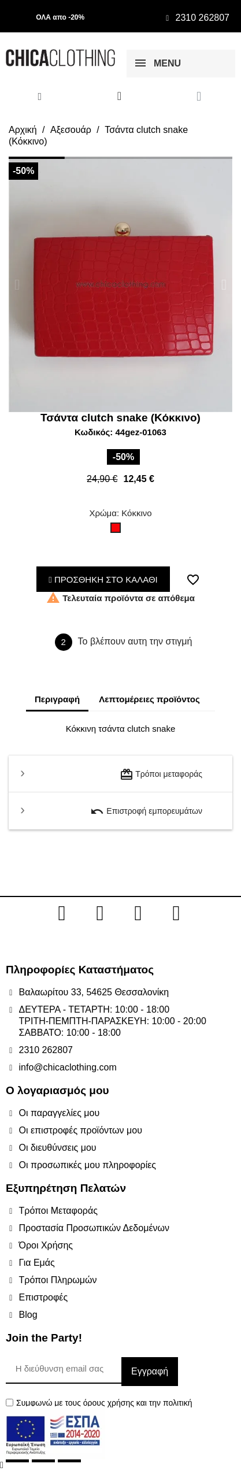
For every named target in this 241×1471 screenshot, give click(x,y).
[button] (17, 284)
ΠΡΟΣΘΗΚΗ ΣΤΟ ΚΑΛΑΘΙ (103, 579)
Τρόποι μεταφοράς (161, 774)
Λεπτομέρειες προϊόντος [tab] (149, 699)
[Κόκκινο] (117, 531)
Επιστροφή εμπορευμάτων (146, 811)
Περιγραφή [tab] (57, 699)
